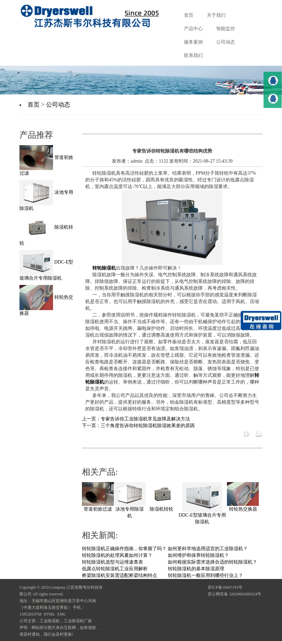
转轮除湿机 (104, 268)
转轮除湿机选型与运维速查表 (112, 562)
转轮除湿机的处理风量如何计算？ (117, 555)
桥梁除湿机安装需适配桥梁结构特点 (119, 575)
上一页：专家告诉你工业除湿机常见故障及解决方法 (136, 418)
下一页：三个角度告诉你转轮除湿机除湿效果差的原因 (138, 425)
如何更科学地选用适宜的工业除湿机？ (208, 548)
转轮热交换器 (243, 509)
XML (61, 614)
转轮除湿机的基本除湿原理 (196, 568)
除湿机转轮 (161, 509)
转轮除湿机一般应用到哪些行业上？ (205, 575)
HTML (49, 614)
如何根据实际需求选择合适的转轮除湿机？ (212, 562)
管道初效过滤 (98, 509)
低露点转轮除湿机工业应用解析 (115, 568)
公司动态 (58, 104)
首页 (34, 104)
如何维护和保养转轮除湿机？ (198, 555)
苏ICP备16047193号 (225, 587)
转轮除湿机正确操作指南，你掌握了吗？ (124, 548)
